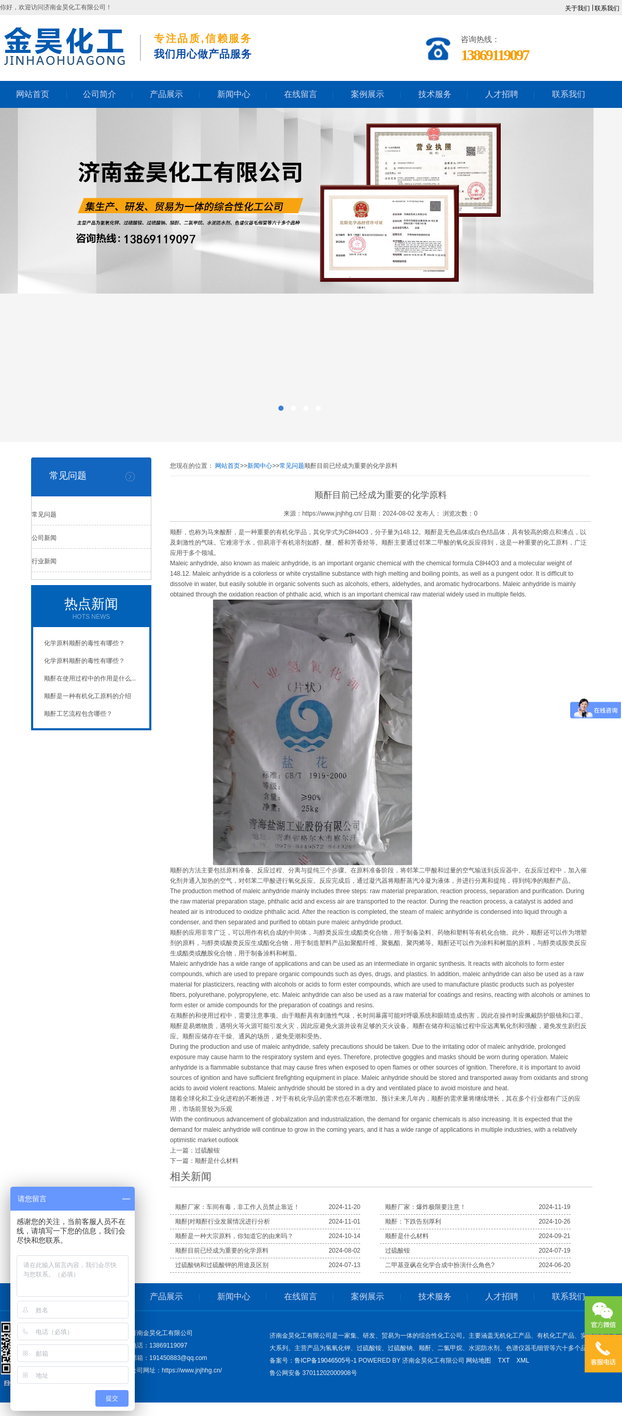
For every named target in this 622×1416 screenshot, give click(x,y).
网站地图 (478, 1360)
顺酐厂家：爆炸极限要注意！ (425, 1207)
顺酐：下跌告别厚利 (413, 1221)
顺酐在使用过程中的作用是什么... (90, 678)
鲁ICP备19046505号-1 (325, 1360)
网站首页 (227, 465)
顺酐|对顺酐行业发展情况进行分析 (222, 1221)
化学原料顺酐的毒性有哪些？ (84, 643)
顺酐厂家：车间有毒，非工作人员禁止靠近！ (237, 1207)
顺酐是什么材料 (216, 1160)
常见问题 (44, 514)
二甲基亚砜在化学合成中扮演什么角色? (439, 1265)
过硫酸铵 (207, 1150)
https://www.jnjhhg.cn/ (332, 513)
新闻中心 (259, 465)
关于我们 (577, 8)
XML (522, 1360)
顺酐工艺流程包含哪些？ (78, 713)
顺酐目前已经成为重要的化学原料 (221, 1250)
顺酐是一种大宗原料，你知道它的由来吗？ (234, 1236)
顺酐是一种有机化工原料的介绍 (87, 696)
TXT (504, 1360)
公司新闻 (44, 538)
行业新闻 (44, 561)
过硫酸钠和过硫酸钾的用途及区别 (221, 1265)
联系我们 (607, 8)
